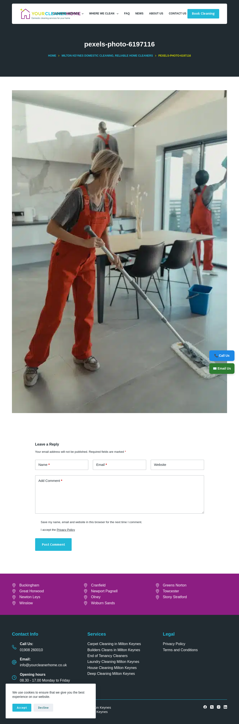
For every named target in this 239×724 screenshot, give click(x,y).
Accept (22, 707)
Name (44, 465)
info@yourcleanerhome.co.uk (43, 665)
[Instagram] (218, 707)
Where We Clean (104, 13)
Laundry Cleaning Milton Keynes (113, 662)
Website (160, 465)
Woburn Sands (103, 603)
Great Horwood (31, 591)
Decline (43, 707)
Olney (95, 597)
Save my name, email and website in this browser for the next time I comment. (91, 522)
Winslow (26, 603)
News (139, 13)
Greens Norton (175, 585)
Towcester (171, 591)
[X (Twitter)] (212, 707)
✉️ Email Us (222, 368)
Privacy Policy (66, 529)
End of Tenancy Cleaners (107, 656)
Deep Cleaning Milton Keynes (111, 674)
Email (101, 465)
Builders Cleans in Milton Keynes (113, 650)
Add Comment (50, 481)
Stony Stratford (175, 597)
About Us (156, 13)
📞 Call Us (222, 355)
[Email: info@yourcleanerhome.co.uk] (14, 662)
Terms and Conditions (180, 650)
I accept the (58, 529)
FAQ (127, 13)
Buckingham (29, 585)
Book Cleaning (203, 13)
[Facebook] (205, 707)
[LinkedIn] (225, 707)
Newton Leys (29, 597)
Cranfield (98, 585)
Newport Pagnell (104, 591)
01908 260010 (31, 650)
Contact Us (177, 13)
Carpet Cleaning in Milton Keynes (114, 644)
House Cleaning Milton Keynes (112, 668)
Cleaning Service (69, 13)
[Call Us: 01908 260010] (14, 647)
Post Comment (53, 544)
